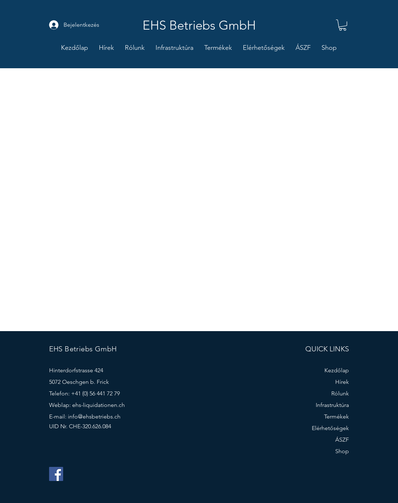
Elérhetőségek (330, 428)
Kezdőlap (336, 370)
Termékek (336, 416)
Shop (342, 451)
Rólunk (340, 393)
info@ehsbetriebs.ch (94, 416)
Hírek (342, 381)
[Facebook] (56, 474)
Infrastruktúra (332, 405)
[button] (342, 25)
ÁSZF (342, 439)
